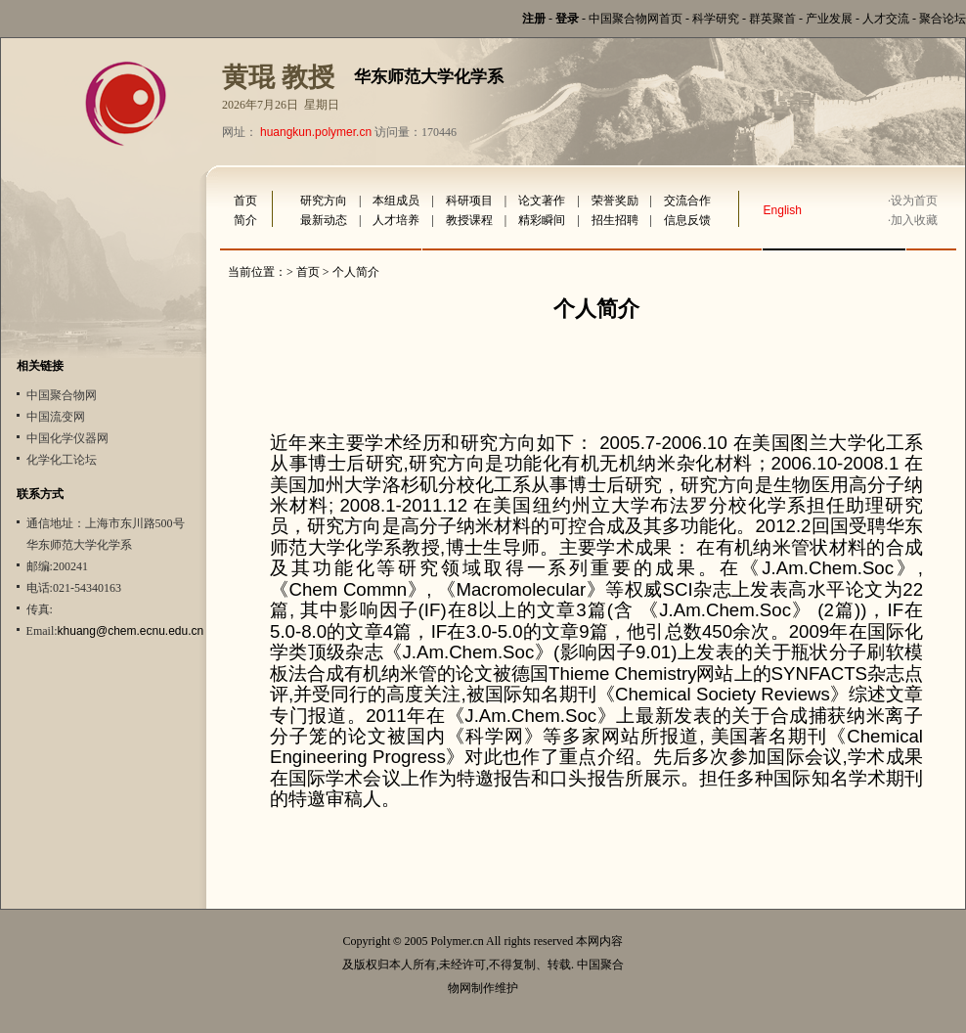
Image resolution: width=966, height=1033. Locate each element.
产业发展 (829, 18)
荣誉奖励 (615, 200)
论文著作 (541, 200)
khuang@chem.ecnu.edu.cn (131, 631)
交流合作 (687, 200)
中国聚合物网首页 (635, 18)
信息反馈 (687, 220)
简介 (245, 220)
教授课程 (469, 220)
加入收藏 (914, 220)
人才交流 (885, 18)
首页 (245, 200)
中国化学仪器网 (67, 438)
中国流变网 (55, 417)
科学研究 (715, 18)
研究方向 (323, 200)
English (783, 210)
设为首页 (914, 200)
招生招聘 (615, 220)
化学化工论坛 (61, 460)
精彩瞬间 (541, 220)
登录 (567, 18)
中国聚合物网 (61, 395)
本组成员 (396, 200)
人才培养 (396, 220)
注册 (534, 18)
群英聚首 (772, 18)
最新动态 (323, 220)
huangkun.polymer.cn (316, 132)
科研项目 (469, 200)
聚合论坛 (942, 18)
